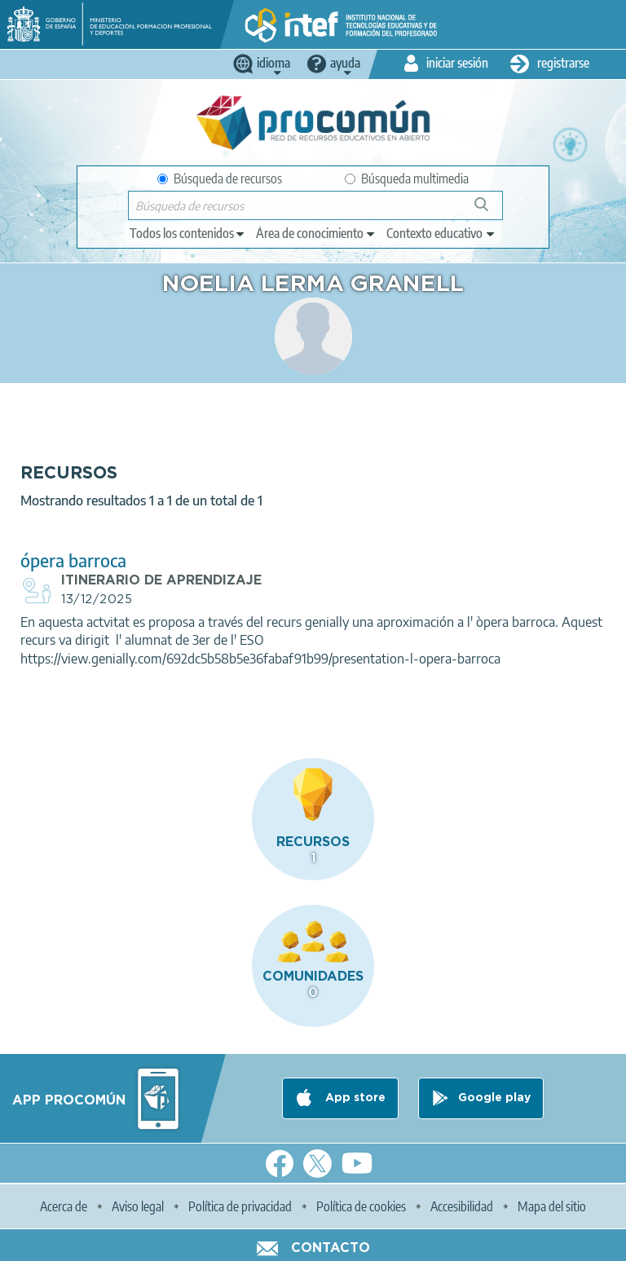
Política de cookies (361, 1206)
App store (354, 1098)
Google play (494, 1098)
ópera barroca (73, 560)
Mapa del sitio (552, 1206)
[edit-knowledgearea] (316, 233)
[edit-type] (188, 233)
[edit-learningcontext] (441, 233)
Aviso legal (138, 1206)
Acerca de (63, 1206)
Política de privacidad (240, 1206)
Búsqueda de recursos (219, 178)
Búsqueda (490, 210)
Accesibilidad (461, 1206)
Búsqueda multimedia (407, 178)
